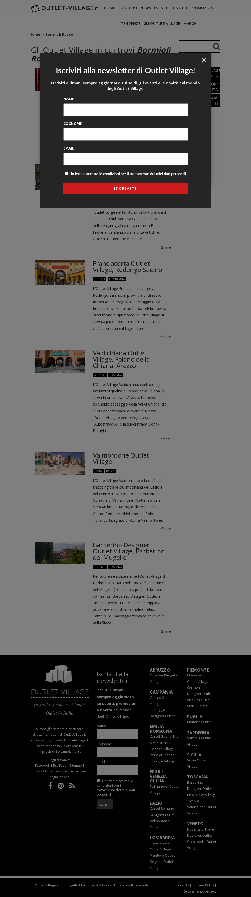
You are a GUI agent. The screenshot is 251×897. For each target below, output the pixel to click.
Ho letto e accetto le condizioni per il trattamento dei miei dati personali (127, 173)
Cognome (72, 123)
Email (68, 148)
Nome (68, 99)
